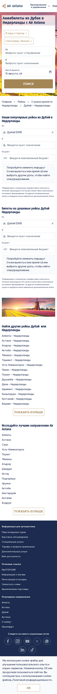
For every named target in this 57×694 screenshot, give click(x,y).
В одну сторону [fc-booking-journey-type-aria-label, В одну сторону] (14, 33)
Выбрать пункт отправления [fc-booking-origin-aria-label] (22, 52)
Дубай (5, 612)
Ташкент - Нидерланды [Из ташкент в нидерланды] (16, 360)
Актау (5, 473)
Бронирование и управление (40, 6)
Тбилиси (7, 459)
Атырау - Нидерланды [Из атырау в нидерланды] (15, 345)
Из (6, 49)
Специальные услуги (13, 542)
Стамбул (6, 622)
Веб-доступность (11, 556)
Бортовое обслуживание (15, 537)
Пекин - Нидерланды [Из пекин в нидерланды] (14, 369)
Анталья (7, 498)
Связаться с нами (11, 584)
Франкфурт (8, 626)
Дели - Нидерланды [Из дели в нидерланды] (14, 384)
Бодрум (6, 502)
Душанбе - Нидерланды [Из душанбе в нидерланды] (16, 379)
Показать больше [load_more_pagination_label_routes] (28, 412)
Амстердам (9, 493)
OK (28, 688)
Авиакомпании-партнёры (15, 589)
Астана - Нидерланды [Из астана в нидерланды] (15, 340)
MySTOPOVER (9, 569)
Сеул (5, 444)
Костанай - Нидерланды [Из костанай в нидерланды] (17, 398)
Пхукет (6, 454)
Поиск (28, 84)
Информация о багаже (13, 574)
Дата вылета (12, 70)
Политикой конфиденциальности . (33, 679)
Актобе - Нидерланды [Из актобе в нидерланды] (15, 350)
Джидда (7, 468)
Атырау (6, 464)
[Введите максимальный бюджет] (30, 158)
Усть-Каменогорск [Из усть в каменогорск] (13, 449)
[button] (19, 41)
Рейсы (21, 101)
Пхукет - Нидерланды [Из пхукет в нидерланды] (15, 374)
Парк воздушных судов (14, 532)
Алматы (6, 434)
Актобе (6, 488)
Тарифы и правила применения (18, 546)
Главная (7, 101)
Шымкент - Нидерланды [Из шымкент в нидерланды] (16, 389)
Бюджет (6, 151)
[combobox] (28, 132)
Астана (6, 439)
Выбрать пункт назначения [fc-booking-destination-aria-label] (21, 63)
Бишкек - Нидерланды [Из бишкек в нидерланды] (15, 403)
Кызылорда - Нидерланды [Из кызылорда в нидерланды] (18, 394)
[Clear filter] (52, 132)
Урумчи (6, 483)
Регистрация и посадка (14, 579)
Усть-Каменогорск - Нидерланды (22, 364)
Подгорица (8, 478)
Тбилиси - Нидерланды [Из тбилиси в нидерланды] (16, 355)
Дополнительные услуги (14, 551)
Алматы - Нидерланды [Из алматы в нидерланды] (15, 335)
